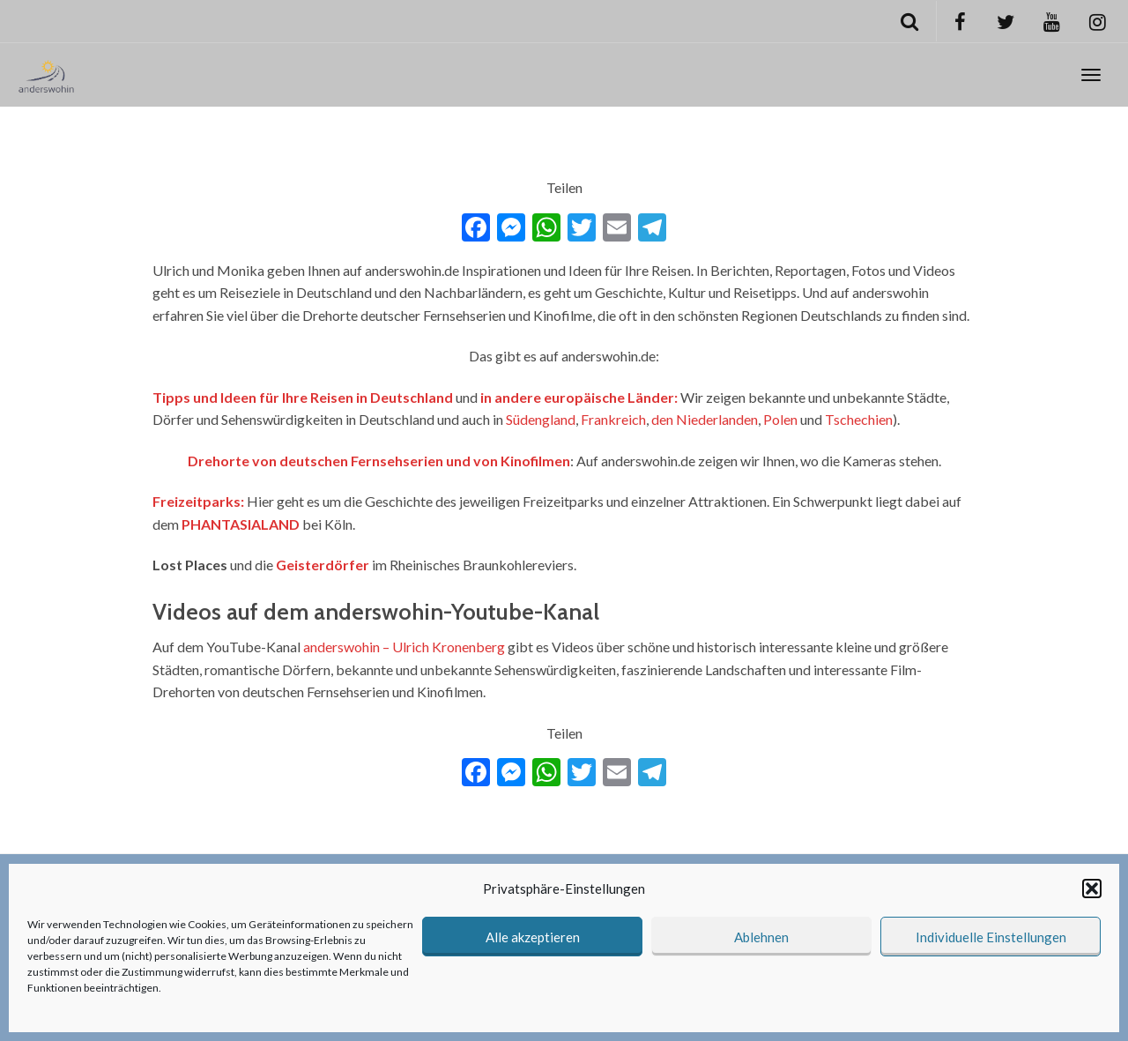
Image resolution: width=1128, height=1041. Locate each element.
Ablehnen (761, 937)
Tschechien (859, 419)
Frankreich (613, 419)
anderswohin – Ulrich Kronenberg (404, 646)
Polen (780, 419)
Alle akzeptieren (533, 937)
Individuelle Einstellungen (991, 937)
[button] (1092, 888)
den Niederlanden (704, 419)
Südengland (540, 419)
